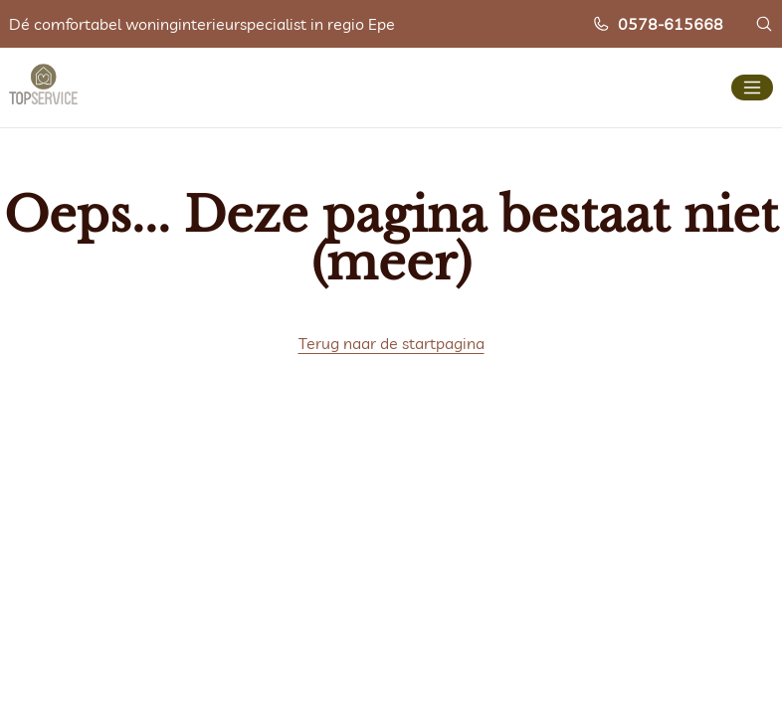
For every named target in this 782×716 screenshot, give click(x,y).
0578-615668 (657, 24)
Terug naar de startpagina (391, 343)
